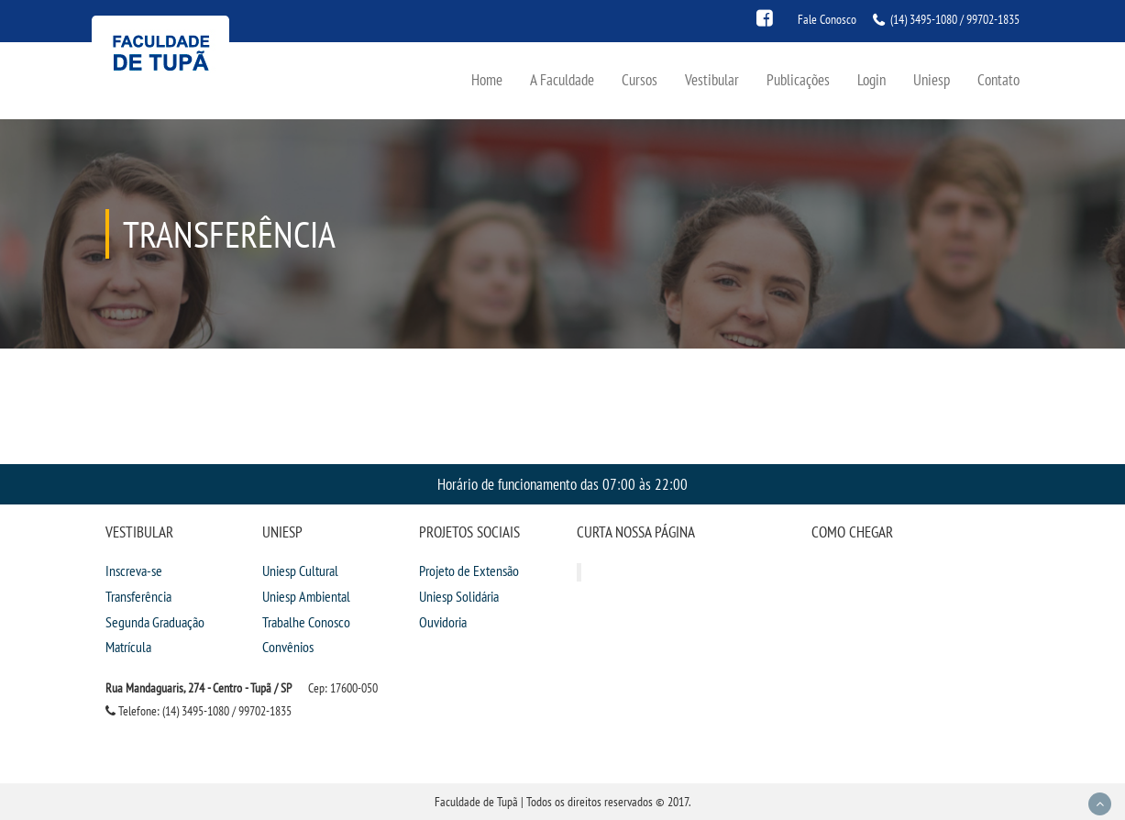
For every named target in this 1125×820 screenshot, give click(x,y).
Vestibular (712, 79)
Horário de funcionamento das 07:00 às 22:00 (562, 483)
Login (871, 79)
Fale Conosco (827, 19)
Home (486, 79)
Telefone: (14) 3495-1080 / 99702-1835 (198, 711)
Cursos (639, 79)
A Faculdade (562, 79)
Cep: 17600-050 (343, 688)
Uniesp (931, 79)
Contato (998, 79)
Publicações (798, 79)
